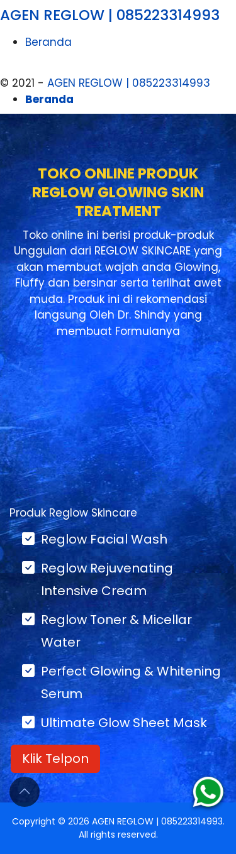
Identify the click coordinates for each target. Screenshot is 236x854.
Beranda (48, 42)
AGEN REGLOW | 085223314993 (110, 15)
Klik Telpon (55, 758)
